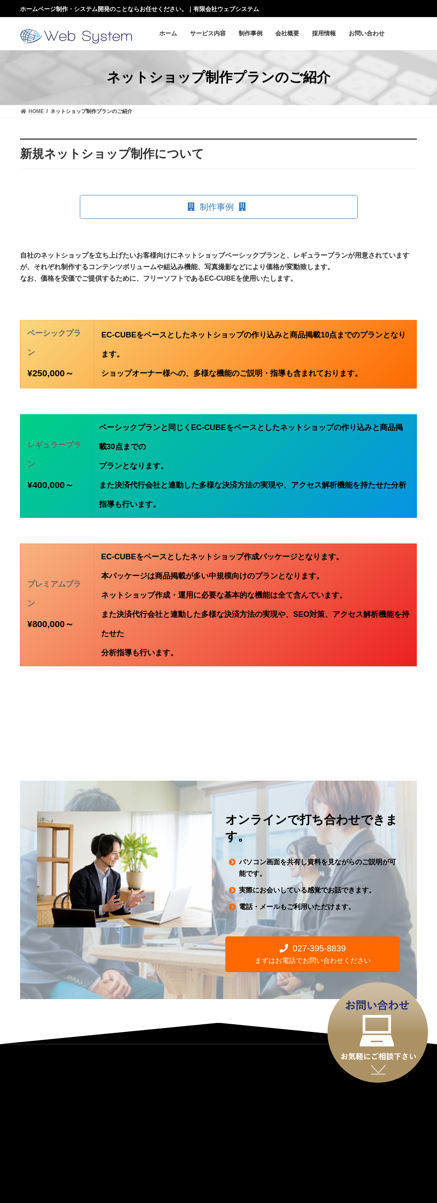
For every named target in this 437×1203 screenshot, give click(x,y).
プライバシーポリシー (238, 1124)
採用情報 (138, 1124)
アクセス (101, 1124)
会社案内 (63, 1124)
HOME (29, 1124)
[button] (219, 207)
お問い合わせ (180, 1124)
